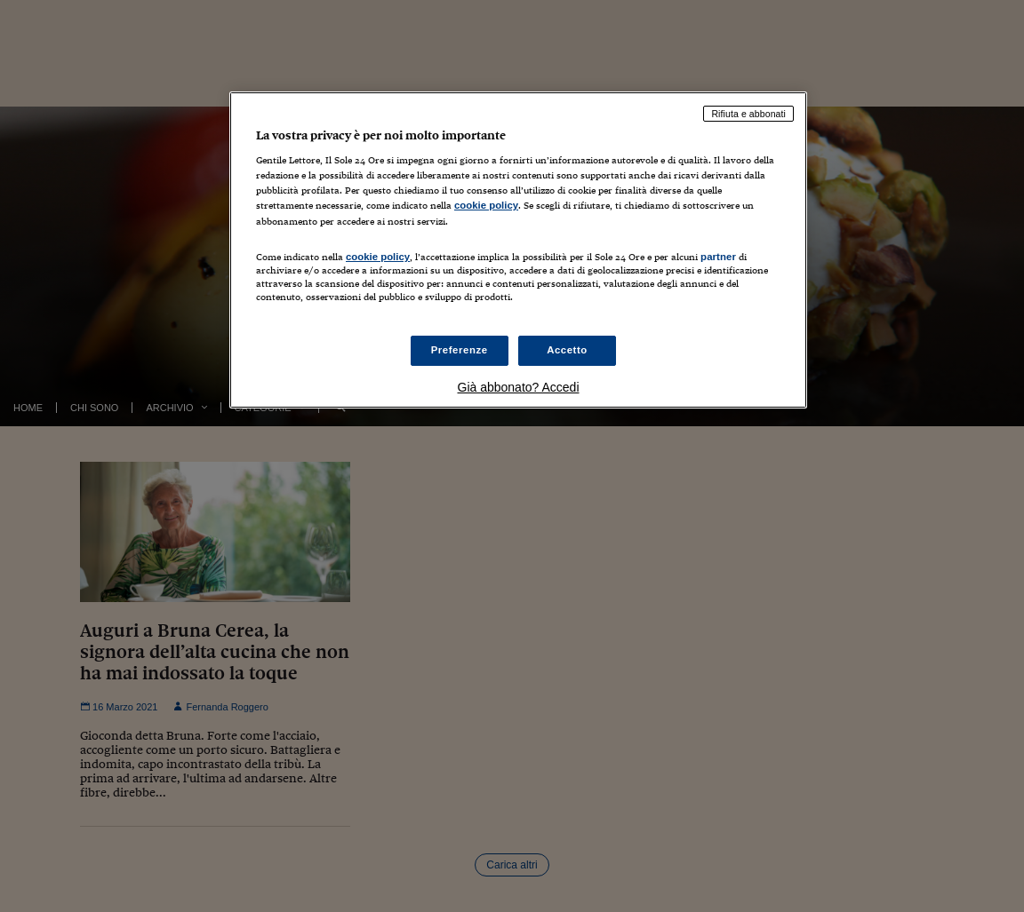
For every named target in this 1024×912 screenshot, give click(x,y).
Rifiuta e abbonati (748, 113)
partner (718, 256)
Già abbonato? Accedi (519, 387)
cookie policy (486, 205)
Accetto (567, 350)
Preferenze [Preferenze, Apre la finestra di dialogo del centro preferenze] (459, 350)
